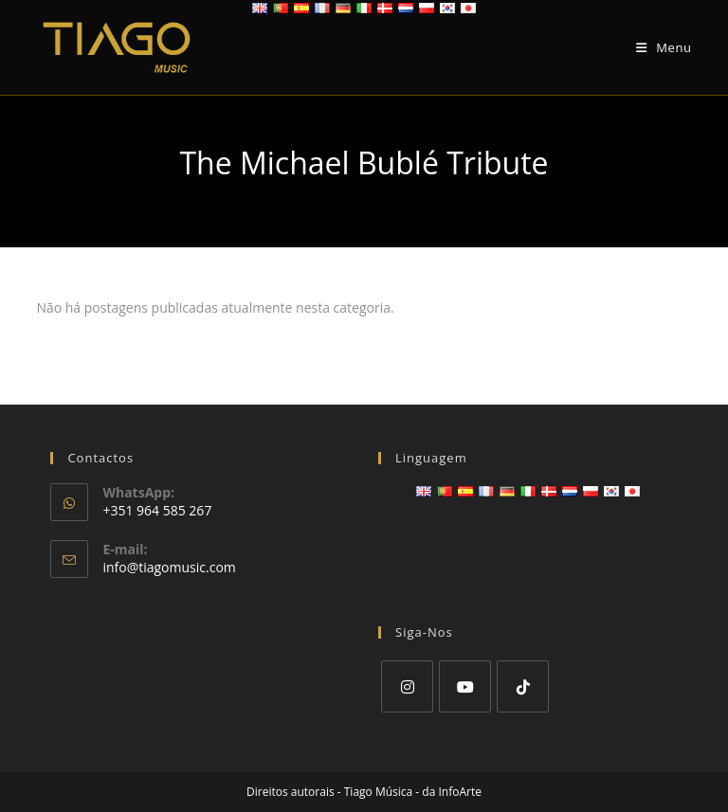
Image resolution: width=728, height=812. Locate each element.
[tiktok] (523, 686)
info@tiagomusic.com (168, 567)
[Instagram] (407, 686)
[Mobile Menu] (664, 47)
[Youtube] (465, 686)
